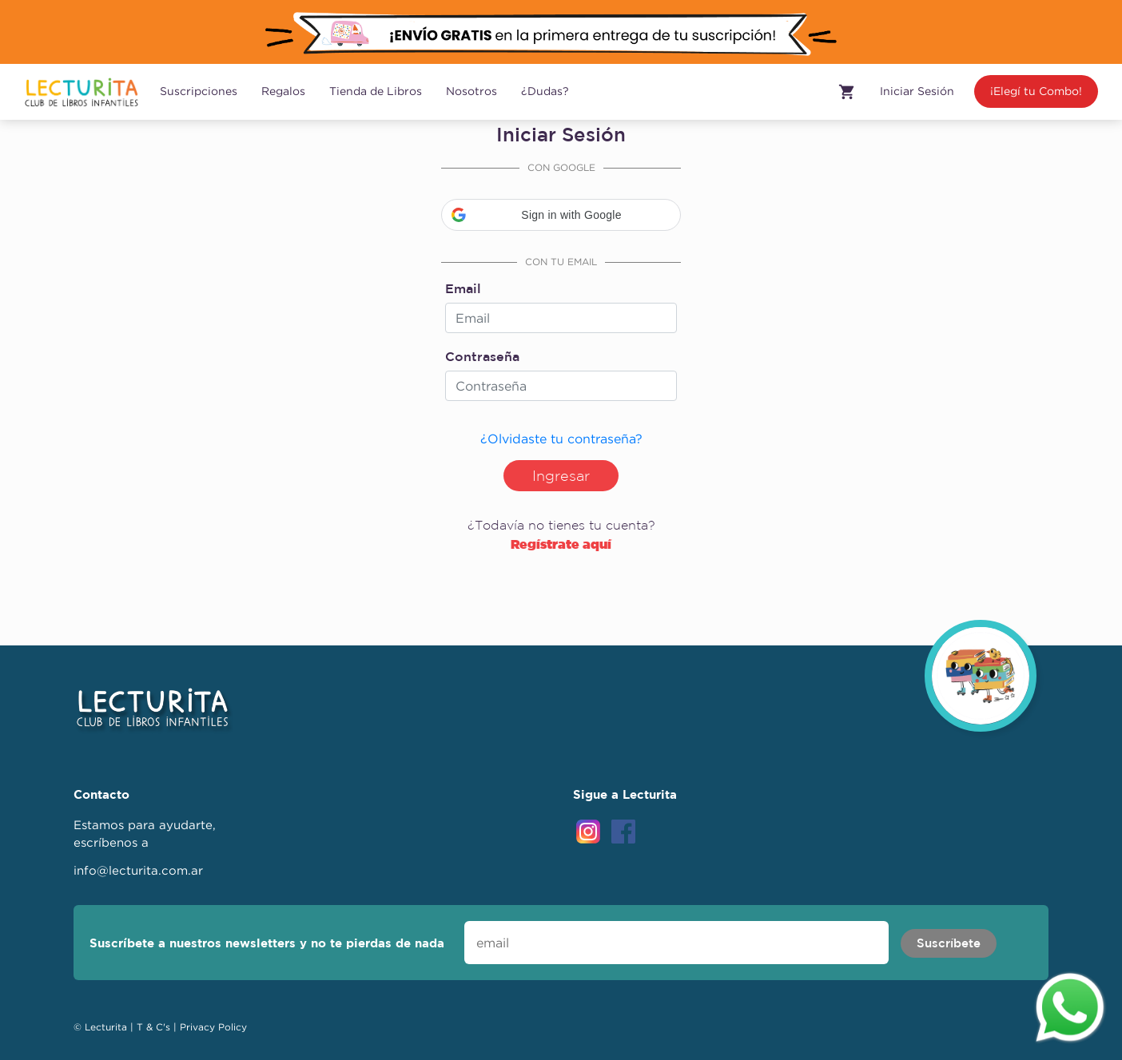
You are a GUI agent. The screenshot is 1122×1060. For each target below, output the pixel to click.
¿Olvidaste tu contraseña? (561, 438)
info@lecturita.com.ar (138, 870)
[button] (561, 215)
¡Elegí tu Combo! (1036, 91)
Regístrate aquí (561, 544)
